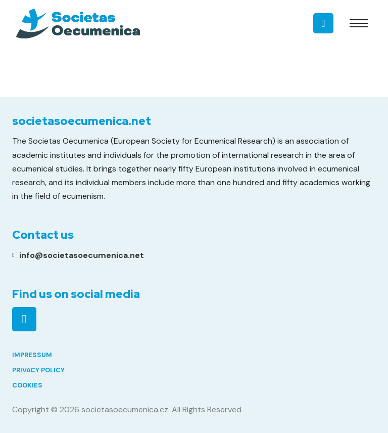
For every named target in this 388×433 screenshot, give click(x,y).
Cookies (27, 385)
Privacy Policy (38, 370)
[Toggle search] (328, 23)
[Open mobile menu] (359, 23)
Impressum (32, 355)
